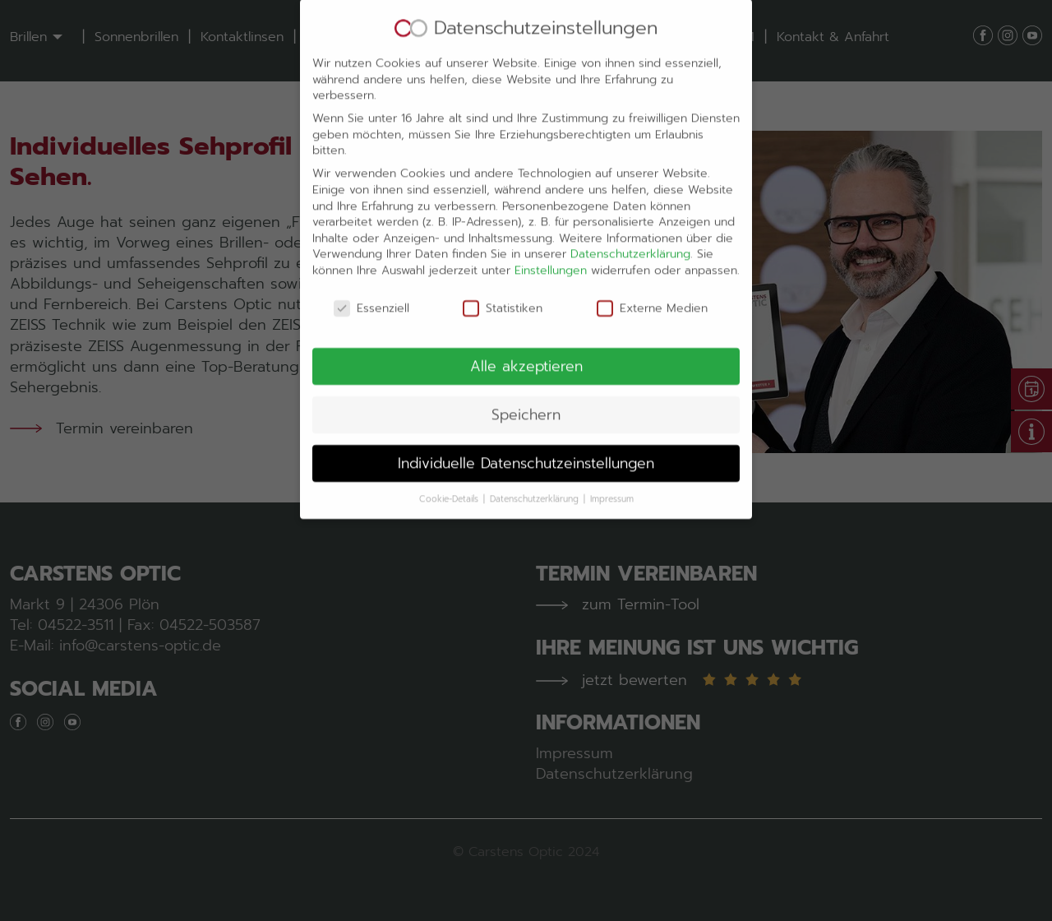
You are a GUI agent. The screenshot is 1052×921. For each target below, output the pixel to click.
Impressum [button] (612, 481)
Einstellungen (550, 253)
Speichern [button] (526, 397)
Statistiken (502, 291)
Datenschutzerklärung (630, 237)
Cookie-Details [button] (450, 481)
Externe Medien (652, 291)
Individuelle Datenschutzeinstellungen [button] (526, 445)
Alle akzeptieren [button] (526, 348)
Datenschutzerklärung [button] (536, 481)
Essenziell (371, 291)
